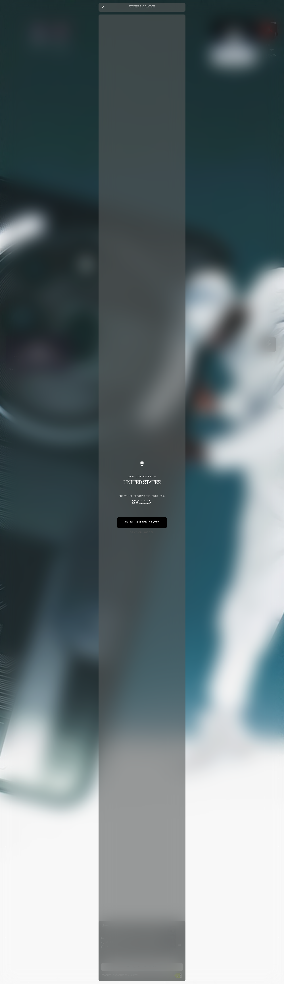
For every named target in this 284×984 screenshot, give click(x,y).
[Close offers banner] (181, 15)
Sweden (142, 533)
